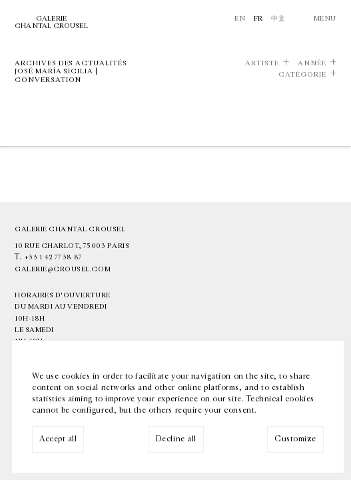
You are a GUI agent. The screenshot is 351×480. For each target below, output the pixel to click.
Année (312, 63)
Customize (295, 438)
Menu (325, 18)
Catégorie (302, 75)
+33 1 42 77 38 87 (53, 257)
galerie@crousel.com (63, 269)
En (239, 18)
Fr (258, 18)
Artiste (262, 63)
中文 (278, 18)
